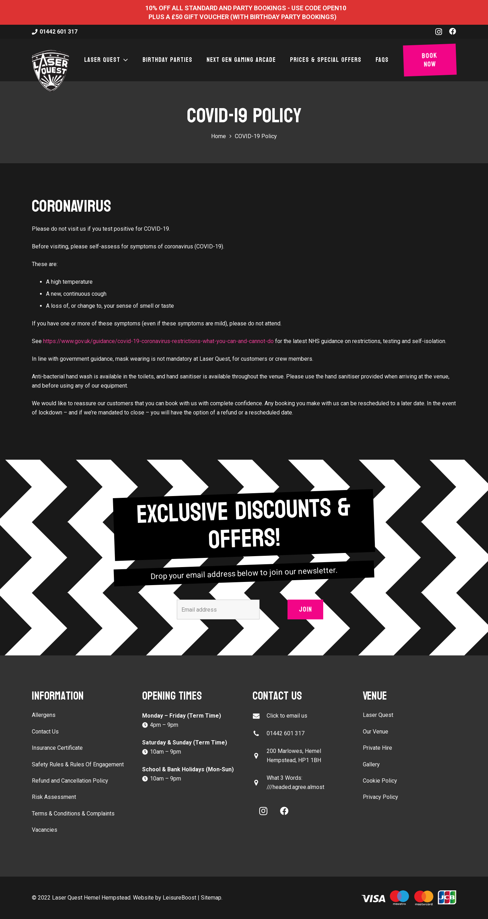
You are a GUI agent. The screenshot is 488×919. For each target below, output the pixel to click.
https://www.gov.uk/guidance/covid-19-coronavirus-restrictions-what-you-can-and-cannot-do (158, 341)
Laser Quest (378, 715)
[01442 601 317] (259, 733)
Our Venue (375, 731)
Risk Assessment (54, 797)
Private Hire (377, 747)
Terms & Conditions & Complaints (73, 813)
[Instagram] (438, 32)
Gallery (371, 764)
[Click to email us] (259, 716)
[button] (124, 60)
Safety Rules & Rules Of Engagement (78, 764)
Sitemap (211, 897)
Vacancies (44, 829)
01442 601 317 (285, 733)
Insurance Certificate (57, 747)
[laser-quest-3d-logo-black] (50, 70)
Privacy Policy (380, 797)
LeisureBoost (179, 897)
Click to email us (287, 715)
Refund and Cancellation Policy (70, 780)
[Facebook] (452, 31)
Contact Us (45, 731)
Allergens (44, 715)
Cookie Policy (380, 780)
